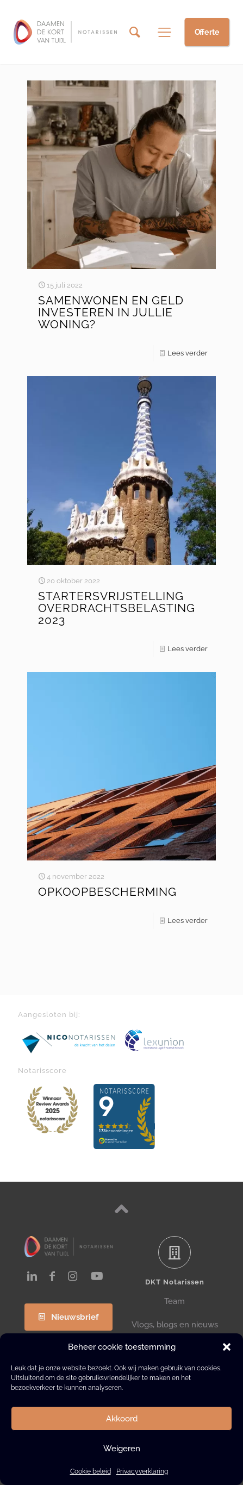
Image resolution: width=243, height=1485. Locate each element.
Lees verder (187, 353)
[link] (69, 1042)
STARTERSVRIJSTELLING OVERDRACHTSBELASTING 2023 (116, 608)
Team (174, 1301)
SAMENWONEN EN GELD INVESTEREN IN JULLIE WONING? (111, 312)
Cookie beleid (90, 1471)
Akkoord (122, 1419)
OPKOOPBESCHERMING (107, 892)
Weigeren (121, 1448)
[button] (226, 1347)
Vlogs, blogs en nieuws (175, 1325)
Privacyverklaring (142, 1471)
